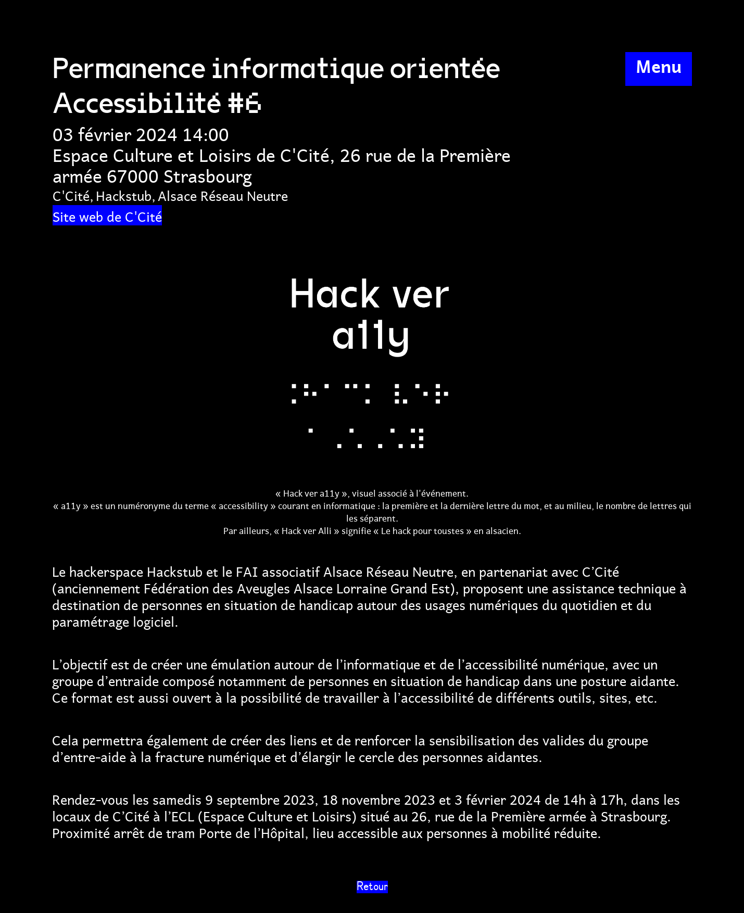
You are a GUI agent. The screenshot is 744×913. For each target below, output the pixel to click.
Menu (659, 65)
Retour (372, 887)
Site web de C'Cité (107, 215)
